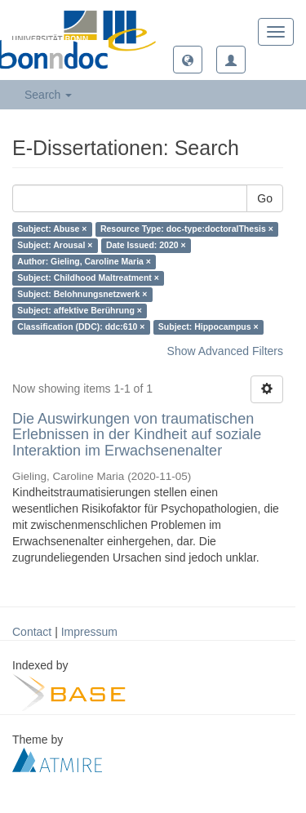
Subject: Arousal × (54, 246)
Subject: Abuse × (51, 229)
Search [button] (48, 94)
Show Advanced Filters (225, 351)
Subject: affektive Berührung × (79, 311)
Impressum (89, 631)
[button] (187, 59)
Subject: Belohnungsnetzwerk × (82, 295)
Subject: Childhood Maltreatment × (88, 278)
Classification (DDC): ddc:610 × (80, 327)
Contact (31, 631)
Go (265, 198)
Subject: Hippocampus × (208, 327)
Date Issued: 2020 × (146, 246)
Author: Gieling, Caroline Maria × (84, 262)
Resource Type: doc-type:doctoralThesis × (186, 229)
